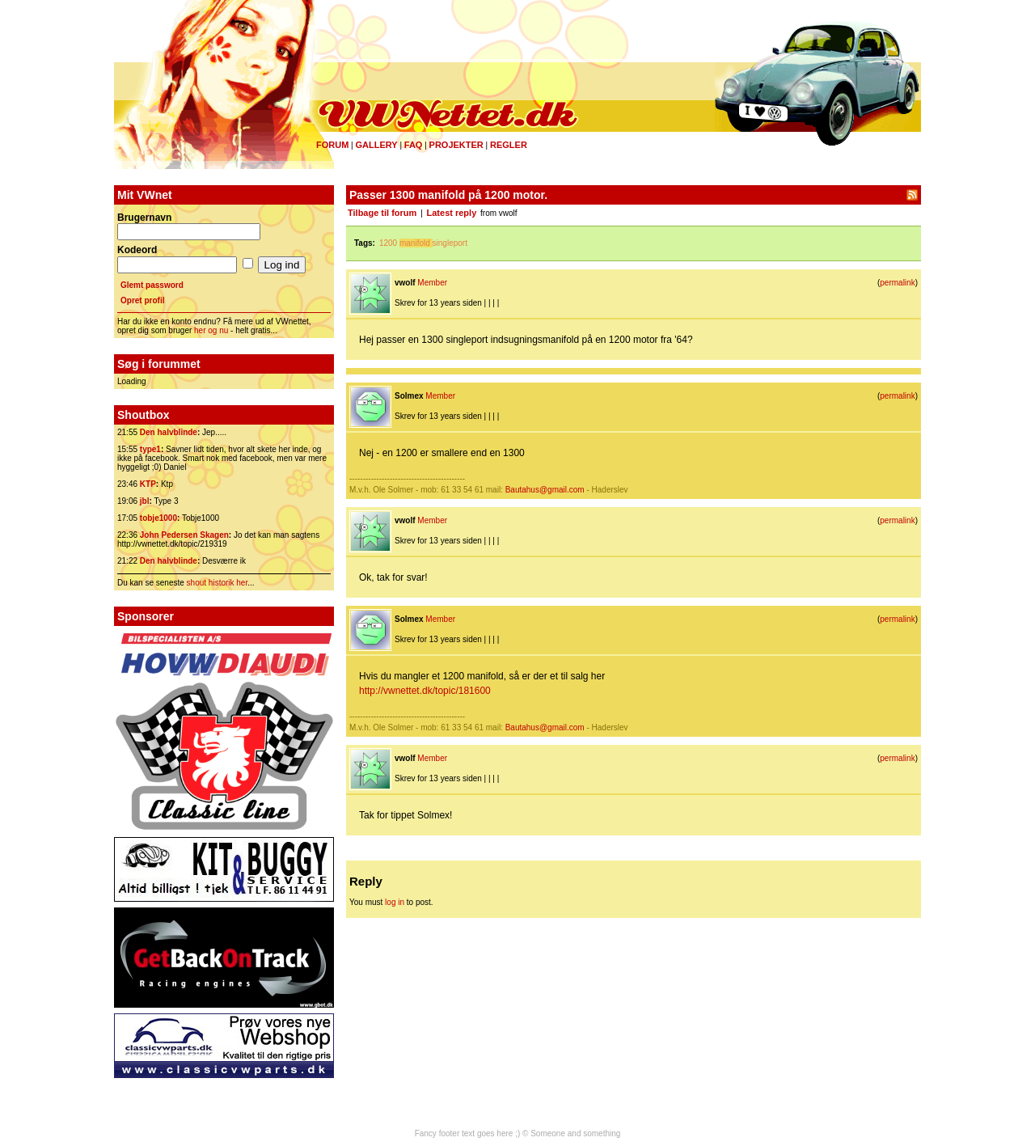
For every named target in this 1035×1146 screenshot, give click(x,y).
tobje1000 (158, 518)
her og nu (211, 330)
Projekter (456, 145)
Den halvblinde (168, 432)
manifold (414, 243)
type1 (150, 449)
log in (394, 902)
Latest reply (452, 213)
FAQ (413, 145)
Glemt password (152, 285)
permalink (897, 282)
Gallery (376, 145)
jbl (145, 501)
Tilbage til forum (382, 213)
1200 (388, 243)
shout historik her (217, 582)
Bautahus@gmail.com (545, 489)
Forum (332, 145)
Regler (508, 145)
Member (432, 282)
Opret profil (142, 300)
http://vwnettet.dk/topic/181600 (425, 690)
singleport (450, 243)
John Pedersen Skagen (184, 535)
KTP (148, 484)
